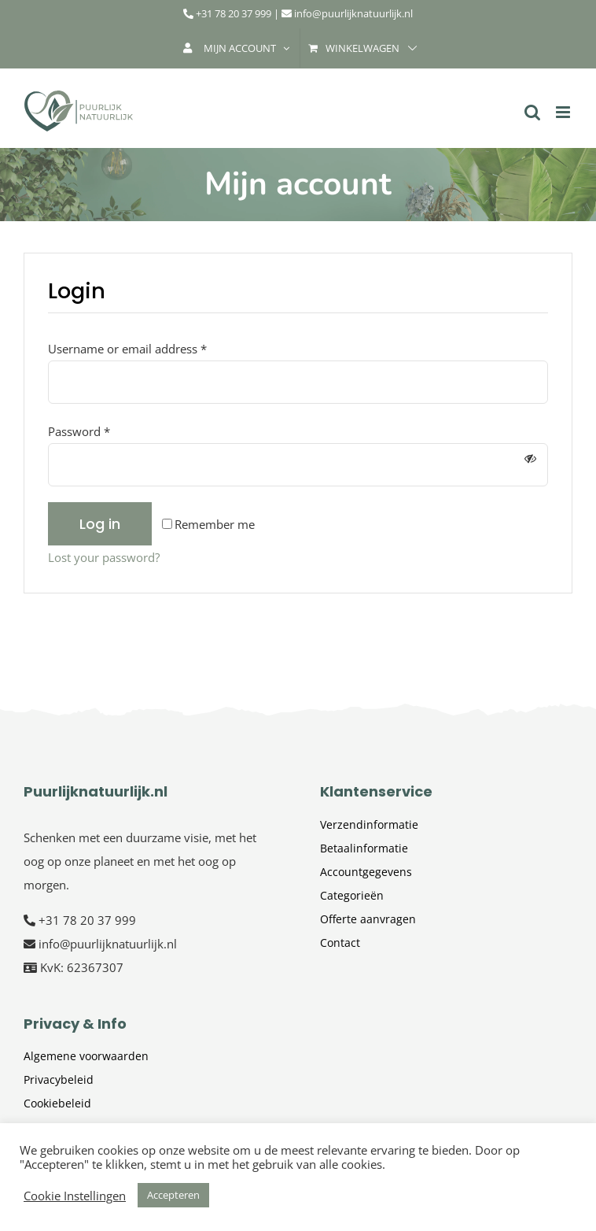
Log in (99, 524)
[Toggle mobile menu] (564, 112)
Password (79, 431)
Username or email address (127, 349)
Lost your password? (104, 557)
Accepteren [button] (173, 1195)
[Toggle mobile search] (532, 112)
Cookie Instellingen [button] (75, 1195)
